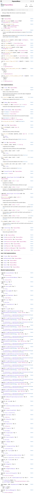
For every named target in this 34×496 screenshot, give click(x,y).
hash (4, 127)
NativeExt (9, 414)
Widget (25, 39)
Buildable (9, 239)
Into (9, 401)
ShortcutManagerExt (11, 490)
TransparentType (10, 446)
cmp (4, 144)
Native (8, 243)
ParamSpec (6, 111)
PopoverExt (9, 423)
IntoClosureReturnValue (12, 405)
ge (3, 221)
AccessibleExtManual (12, 277)
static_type (6, 229)
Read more (22, 99)
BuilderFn (6, 118)
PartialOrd (17, 193)
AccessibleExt (10, 273)
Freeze (5, 256)
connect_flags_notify (10, 61)
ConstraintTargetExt (11, 473)
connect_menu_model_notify (12, 68)
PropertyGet (9, 432)
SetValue (6, 113)
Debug (5, 102)
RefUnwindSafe (8, 258)
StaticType (7, 227)
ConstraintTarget (11, 241)
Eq (4, 235)
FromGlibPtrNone (15, 314)
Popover (11, 173)
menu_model (8, 45)
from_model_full (9, 24)
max (4, 150)
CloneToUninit (10, 304)
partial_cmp (6, 197)
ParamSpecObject (15, 111)
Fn (19, 61)
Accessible (9, 237)
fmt (4, 104)
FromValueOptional (17, 477)
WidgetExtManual (10, 468)
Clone (5, 87)
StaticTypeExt (10, 437)
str (5, 41)
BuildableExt (9, 295)
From (7, 308)
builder (7, 30)
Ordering (20, 144)
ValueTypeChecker (7, 481)
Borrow (8, 286)
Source (2, 6)
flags (6, 43)
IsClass (6, 412)
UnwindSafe (7, 267)
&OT (13, 180)
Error (5, 482)
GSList (24, 326)
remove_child (8, 47)
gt (3, 215)
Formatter (16, 104)
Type (13, 229)
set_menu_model (9, 52)
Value (8, 408)
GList (23, 312)
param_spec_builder (8, 121)
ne (3, 187)
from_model (8, 20)
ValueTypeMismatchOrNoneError (21, 481)
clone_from (6, 97)
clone (4, 89)
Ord (5, 142)
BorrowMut (9, 291)
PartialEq (16, 177)
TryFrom (10, 450)
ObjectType (10, 177)
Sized (7, 137)
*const (20, 312)
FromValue (10, 457)
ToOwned (8, 441)
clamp (4, 163)
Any (7, 282)
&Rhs (13, 187)
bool (10, 41)
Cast (7, 299)
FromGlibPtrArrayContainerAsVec (15, 354)
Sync (5, 262)
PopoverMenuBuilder (17, 30)
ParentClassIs (8, 171)
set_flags (7, 50)
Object (7, 399)
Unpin (5, 264)
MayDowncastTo (15, 484)
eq (3, 180)
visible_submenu (9, 55)
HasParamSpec (8, 109)
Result (25, 104)
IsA (2, 22)
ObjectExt (9, 419)
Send (5, 260)
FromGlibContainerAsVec (12, 311)
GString (25, 55)
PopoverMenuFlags (11, 26)
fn (11, 118)
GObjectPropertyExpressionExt (14, 396)
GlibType (14, 312)
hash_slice (6, 133)
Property (8, 428)
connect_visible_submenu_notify (13, 75)
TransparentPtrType (8, 448)
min (4, 157)
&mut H (16, 127)
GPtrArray (24, 319)
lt (3, 204)
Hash (5, 125)
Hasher (6, 129)
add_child (7, 39)
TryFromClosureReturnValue (13, 455)
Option (16, 20)
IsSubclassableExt (11, 410)
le (3, 210)
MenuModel (6, 22)
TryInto (10, 459)
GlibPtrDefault (5, 312)
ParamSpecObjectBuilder (7, 119)
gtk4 (2, 3)
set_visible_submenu (10, 57)
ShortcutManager (10, 248)
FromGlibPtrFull (5, 316)
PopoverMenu (16, 1)
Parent (5, 173)
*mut (19, 334)
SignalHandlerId (8, 66)
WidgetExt (9, 464)
